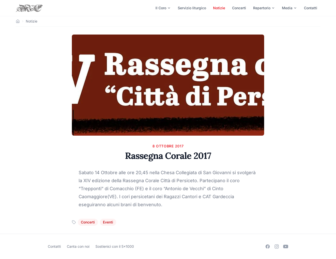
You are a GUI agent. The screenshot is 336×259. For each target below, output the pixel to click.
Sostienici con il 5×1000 (114, 246)
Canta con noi (78, 246)
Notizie (219, 8)
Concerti (239, 8)
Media (289, 8)
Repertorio (264, 8)
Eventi (108, 222)
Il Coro (163, 8)
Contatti (310, 8)
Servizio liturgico (192, 8)
